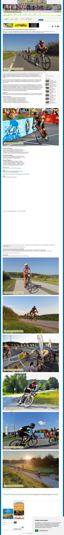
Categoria (16, 18)
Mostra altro (47, 104)
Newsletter (8, 15)
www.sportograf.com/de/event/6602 (22, 174)
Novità (4, 15)
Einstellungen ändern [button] (43, 530)
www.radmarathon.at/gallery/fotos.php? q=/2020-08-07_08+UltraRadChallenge (13, 172)
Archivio (4, 524)
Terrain (12, 18)
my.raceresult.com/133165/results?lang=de (12, 168)
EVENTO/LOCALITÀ (29, 18)
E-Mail (4, 522)
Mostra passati (23, 18)
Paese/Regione (6, 18)
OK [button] (36, 530)
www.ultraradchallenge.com (14, 252)
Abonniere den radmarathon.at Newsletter (12, 494)
